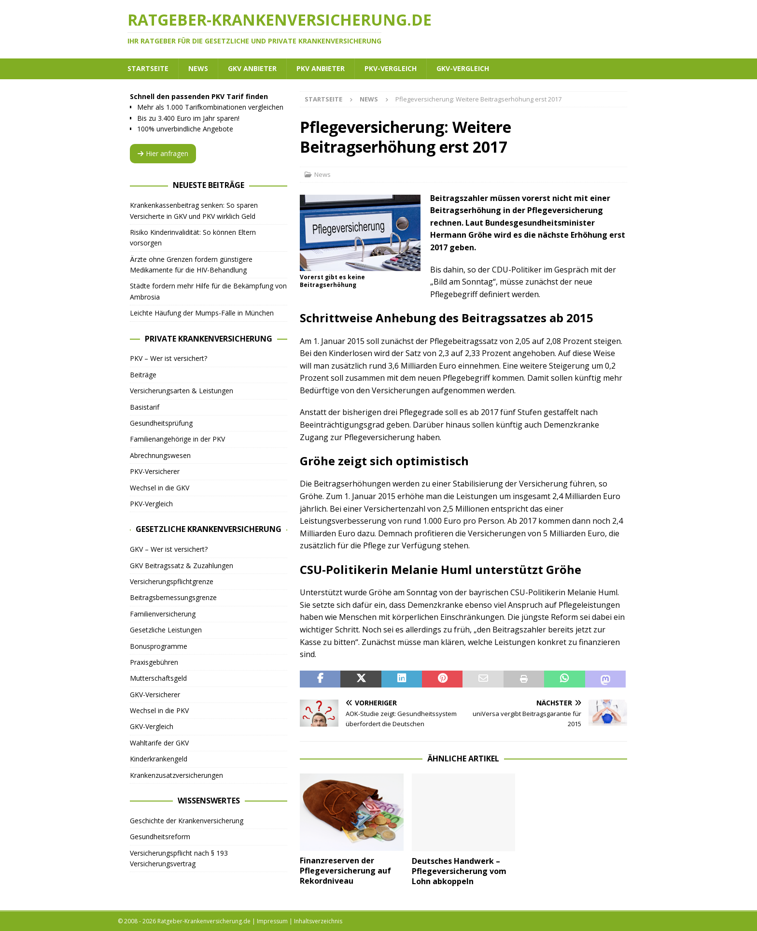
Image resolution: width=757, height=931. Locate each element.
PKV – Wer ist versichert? (168, 358)
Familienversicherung (163, 613)
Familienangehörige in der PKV (177, 439)
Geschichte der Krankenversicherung (186, 820)
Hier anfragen (163, 153)
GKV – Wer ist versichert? (169, 549)
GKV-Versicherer (155, 694)
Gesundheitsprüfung (161, 423)
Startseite (147, 68)
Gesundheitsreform (160, 836)
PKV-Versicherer (155, 471)
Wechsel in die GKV (159, 487)
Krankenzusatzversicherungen (176, 775)
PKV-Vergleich (390, 68)
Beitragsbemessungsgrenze (173, 597)
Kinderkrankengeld (158, 758)
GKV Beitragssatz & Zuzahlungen (181, 565)
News (198, 68)
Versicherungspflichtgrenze (171, 581)
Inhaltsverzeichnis (318, 921)
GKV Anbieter (252, 68)
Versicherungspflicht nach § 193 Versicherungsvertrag (179, 858)
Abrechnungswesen (160, 455)
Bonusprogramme (158, 646)
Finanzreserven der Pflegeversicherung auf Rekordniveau (345, 870)
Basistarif (144, 407)
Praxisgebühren (154, 662)
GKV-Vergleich (462, 68)
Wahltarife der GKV (159, 742)
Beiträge (143, 374)
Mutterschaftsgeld (158, 678)
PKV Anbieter (320, 68)
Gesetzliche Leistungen (166, 629)
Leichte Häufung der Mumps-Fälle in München (202, 312)
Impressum (272, 921)
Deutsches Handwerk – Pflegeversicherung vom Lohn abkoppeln (459, 871)
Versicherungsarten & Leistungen (181, 390)
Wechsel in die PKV (159, 710)
